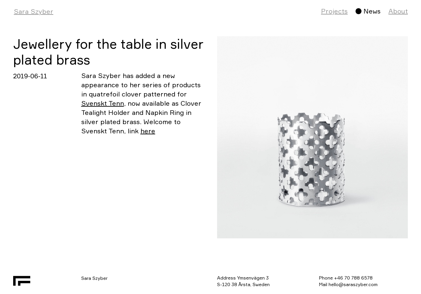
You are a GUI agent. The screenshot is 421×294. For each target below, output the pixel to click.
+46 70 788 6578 (353, 278)
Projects (334, 11)
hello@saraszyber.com (353, 284)
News (372, 11)
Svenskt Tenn (102, 103)
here (147, 131)
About (398, 11)
